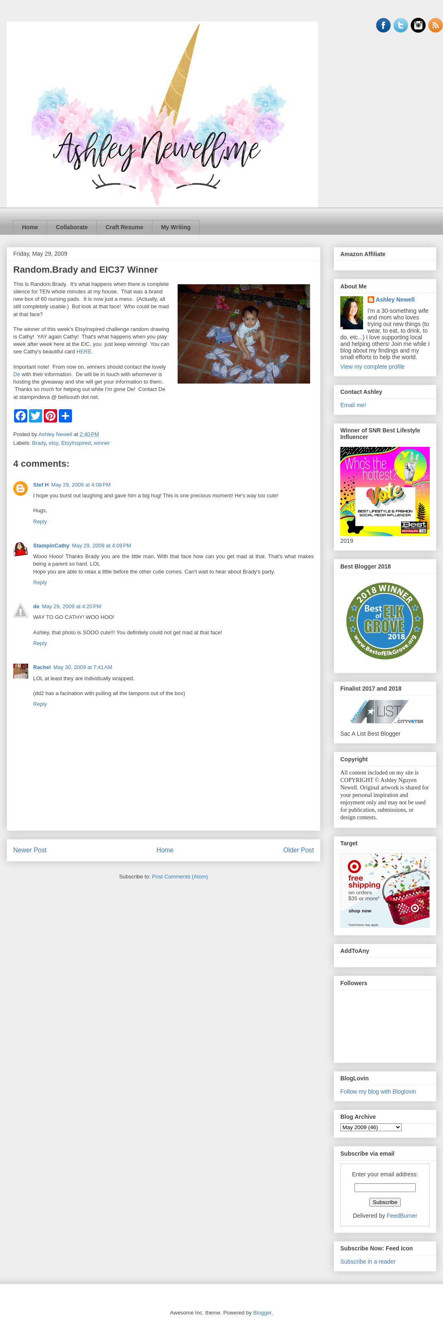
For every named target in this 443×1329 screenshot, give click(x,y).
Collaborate (72, 227)
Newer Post (30, 850)
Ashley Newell (395, 299)
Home (30, 227)
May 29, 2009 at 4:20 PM (71, 606)
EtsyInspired (76, 443)
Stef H (41, 485)
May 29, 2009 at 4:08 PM (81, 485)
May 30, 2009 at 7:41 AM (83, 667)
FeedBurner (402, 1215)
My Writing (175, 227)
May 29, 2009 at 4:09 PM (101, 545)
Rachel (42, 667)
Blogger (262, 1313)
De (16, 374)
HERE (84, 351)
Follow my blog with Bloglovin (378, 1091)
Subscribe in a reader (367, 1261)
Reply (40, 521)
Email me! (353, 405)
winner (102, 443)
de (36, 606)
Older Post (298, 850)
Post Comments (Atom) (180, 876)
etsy (53, 443)
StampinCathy (51, 545)
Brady (39, 443)
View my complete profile (372, 366)
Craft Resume (124, 227)
